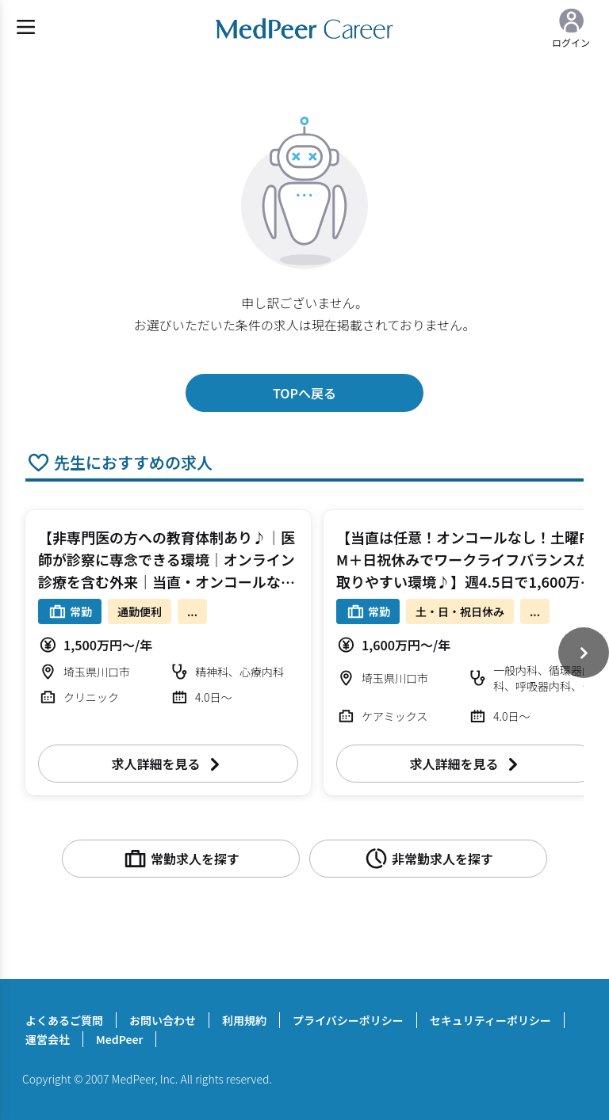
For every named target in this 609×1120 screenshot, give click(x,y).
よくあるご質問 (64, 1020)
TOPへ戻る (304, 392)
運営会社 (47, 1039)
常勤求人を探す (180, 858)
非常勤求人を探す (428, 858)
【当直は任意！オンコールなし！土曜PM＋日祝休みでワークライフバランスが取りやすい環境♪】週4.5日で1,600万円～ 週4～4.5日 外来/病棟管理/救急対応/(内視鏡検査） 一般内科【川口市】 (465, 581)
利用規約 (244, 1020)
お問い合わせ (162, 1020)
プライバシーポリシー (348, 1020)
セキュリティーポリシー (490, 1020)
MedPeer (119, 1039)
